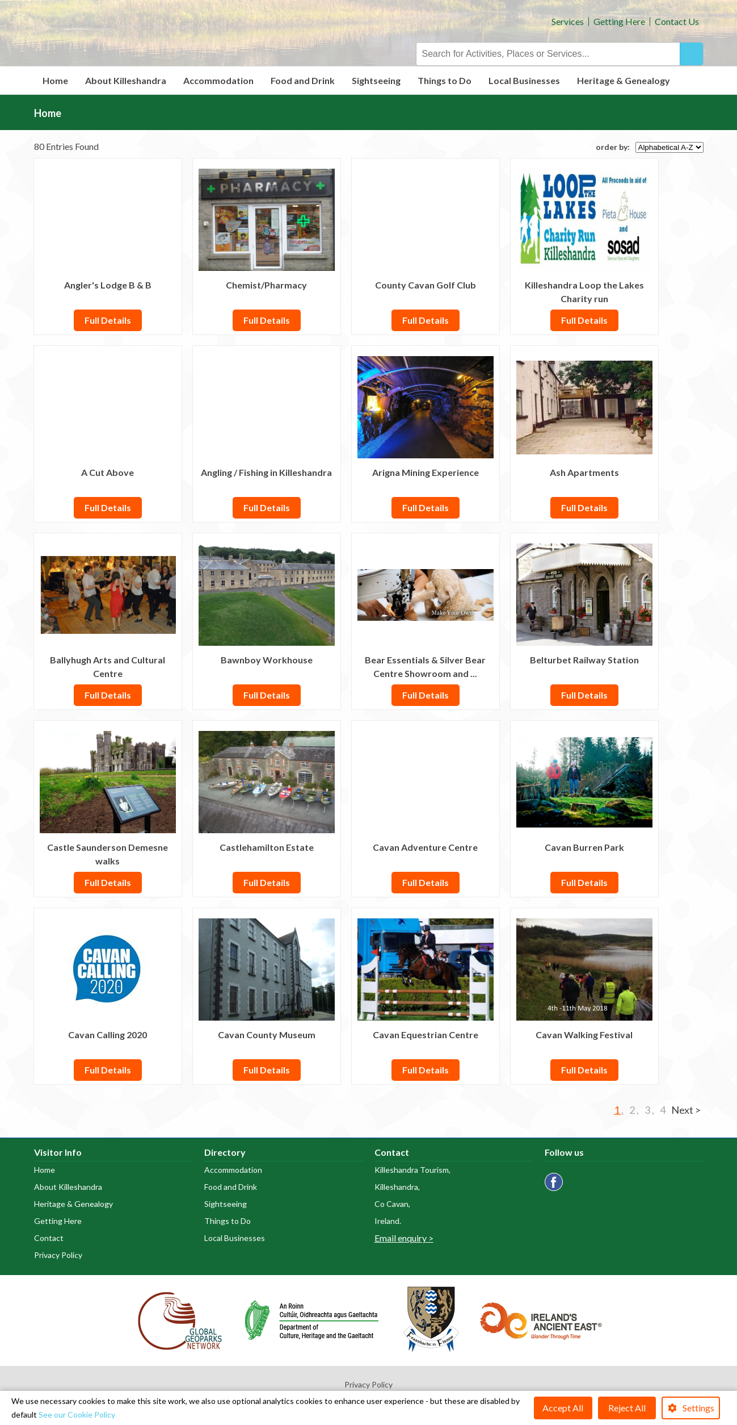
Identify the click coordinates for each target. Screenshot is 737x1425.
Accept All (562, 1407)
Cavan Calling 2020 (107, 1034)
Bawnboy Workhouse (267, 659)
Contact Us (677, 21)
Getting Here (619, 21)
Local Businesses (524, 80)
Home (55, 80)
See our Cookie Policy (77, 1414)
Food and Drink (303, 80)
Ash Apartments (584, 472)
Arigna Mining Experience (425, 472)
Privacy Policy (58, 1255)
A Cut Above (107, 472)
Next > (686, 1110)
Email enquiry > (403, 1237)
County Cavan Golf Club (425, 284)
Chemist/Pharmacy (266, 284)
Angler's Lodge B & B (107, 284)
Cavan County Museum (266, 1034)
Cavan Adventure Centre (425, 847)
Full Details (108, 320)
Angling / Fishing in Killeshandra (266, 472)
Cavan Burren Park (584, 847)
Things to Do (444, 80)
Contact (49, 1238)
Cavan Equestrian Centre (425, 1034)
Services (567, 21)
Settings (698, 1407)
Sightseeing (376, 80)
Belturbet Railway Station (584, 659)
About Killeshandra (125, 80)
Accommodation (218, 80)
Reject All (627, 1407)
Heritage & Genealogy (623, 80)
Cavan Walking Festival (584, 1034)
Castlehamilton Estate (267, 847)
